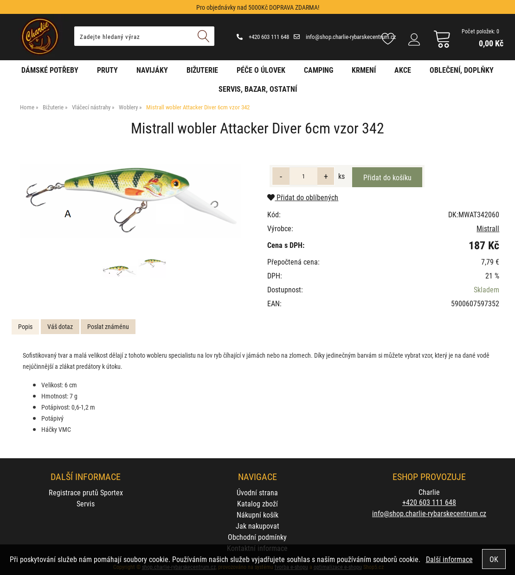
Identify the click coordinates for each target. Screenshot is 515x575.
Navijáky (152, 70)
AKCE (402, 70)
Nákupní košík (257, 514)
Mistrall (487, 228)
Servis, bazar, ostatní (258, 89)
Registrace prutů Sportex (86, 492)
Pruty (107, 70)
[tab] (25, 327)
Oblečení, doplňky (462, 70)
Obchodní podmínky (257, 537)
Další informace (449, 559)
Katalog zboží (257, 503)
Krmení (364, 70)
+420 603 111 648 (263, 36)
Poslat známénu (108, 326)
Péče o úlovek (261, 70)
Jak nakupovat (257, 526)
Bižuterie (202, 70)
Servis (86, 503)
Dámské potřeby (49, 70)
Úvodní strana (257, 492)
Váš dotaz (60, 326)
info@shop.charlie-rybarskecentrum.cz (345, 36)
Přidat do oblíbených (302, 197)
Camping (318, 70)
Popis (25, 326)
